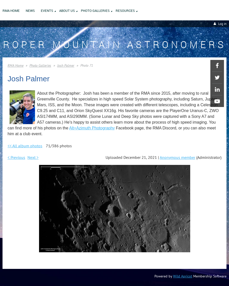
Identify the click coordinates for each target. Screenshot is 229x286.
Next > (33, 157)
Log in (222, 24)
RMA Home (15, 65)
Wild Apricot (182, 276)
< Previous (16, 157)
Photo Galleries (40, 65)
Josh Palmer (65, 65)
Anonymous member (177, 157)
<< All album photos (25, 145)
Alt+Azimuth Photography (92, 128)
